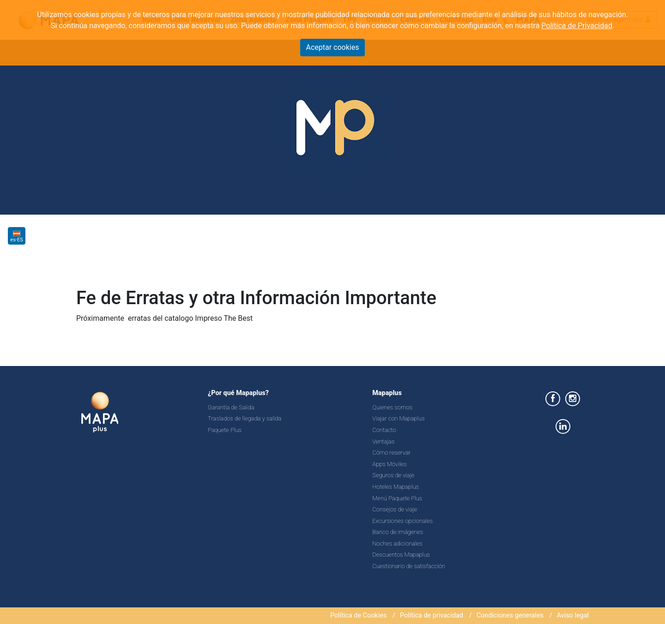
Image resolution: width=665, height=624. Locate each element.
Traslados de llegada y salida (244, 418)
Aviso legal (573, 615)
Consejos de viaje (394, 509)
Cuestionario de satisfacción (408, 566)
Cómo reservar (391, 452)
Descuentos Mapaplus (401, 554)
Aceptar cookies (332, 47)
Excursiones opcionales (402, 520)
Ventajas (383, 441)
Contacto (384, 429)
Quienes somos (392, 407)
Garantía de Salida (231, 407)
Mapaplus (387, 393)
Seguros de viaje (393, 475)
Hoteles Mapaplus (395, 486)
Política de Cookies (358, 615)
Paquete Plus (225, 429)
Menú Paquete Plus (397, 498)
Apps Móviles (389, 464)
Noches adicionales (397, 543)
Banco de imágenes (397, 531)
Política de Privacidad (576, 25)
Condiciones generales (510, 615)
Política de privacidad (431, 615)
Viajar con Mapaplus (398, 418)
